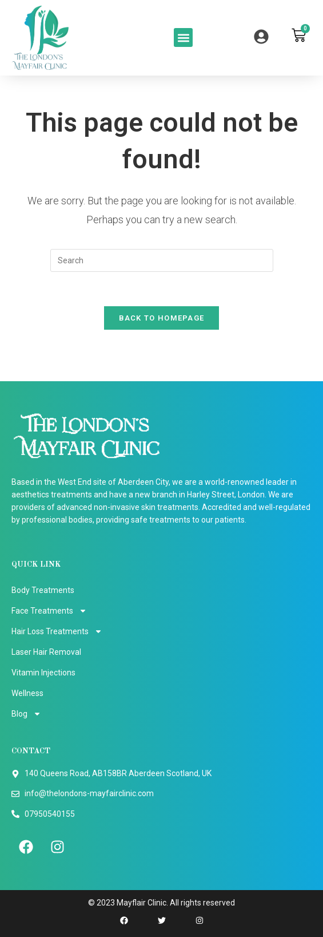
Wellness (27, 693)
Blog (26, 713)
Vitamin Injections (43, 672)
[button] (183, 37)
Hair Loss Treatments (56, 631)
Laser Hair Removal (46, 652)
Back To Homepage (162, 318)
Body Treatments (42, 590)
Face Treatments (49, 610)
